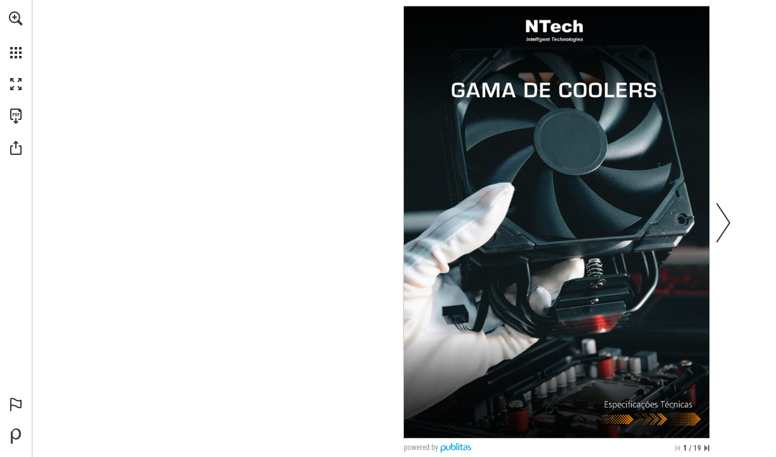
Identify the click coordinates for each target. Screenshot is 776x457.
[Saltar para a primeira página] (677, 448)
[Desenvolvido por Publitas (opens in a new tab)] (16, 436)
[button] (16, 18)
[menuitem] (16, 35)
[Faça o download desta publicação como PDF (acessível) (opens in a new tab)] (16, 116)
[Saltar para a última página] (706, 448)
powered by (421, 447)
